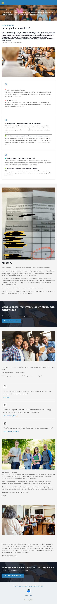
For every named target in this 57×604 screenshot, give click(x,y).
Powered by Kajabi (28, 599)
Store (26, 595)
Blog (31, 595)
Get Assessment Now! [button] (11, 321)
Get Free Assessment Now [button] (12, 575)
